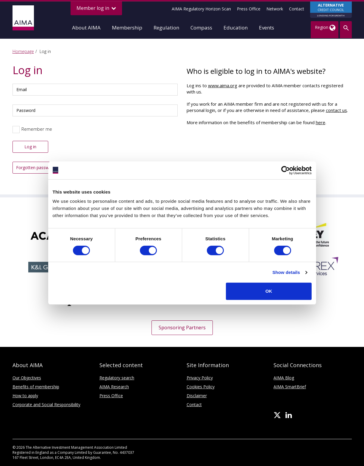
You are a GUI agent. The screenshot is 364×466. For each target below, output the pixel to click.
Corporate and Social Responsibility (46, 404)
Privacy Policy (200, 378)
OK (268, 291)
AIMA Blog (284, 378)
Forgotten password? (36, 167)
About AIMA (86, 27)
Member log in (96, 8)
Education (236, 27)
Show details (286, 272)
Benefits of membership (36, 386)
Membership (127, 27)
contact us (336, 110)
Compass (201, 27)
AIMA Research (114, 386)
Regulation (166, 27)
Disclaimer (197, 395)
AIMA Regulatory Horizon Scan (201, 9)
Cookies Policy (201, 386)
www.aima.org (222, 85)
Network (274, 9)
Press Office (248, 9)
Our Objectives (27, 378)
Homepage (23, 51)
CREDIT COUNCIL (331, 10)
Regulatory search (116, 378)
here (320, 122)
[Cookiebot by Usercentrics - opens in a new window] (286, 170)
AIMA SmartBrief (290, 386)
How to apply (25, 395)
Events (266, 27)
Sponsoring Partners (182, 327)
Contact (296, 9)
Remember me (36, 129)
